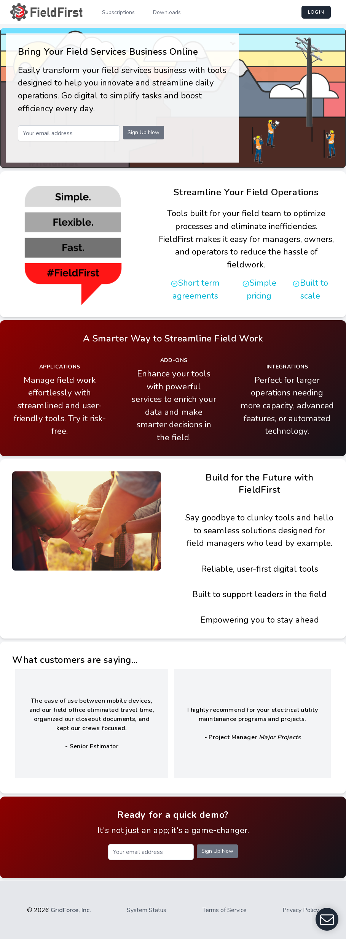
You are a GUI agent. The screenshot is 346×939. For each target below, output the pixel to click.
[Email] (69, 133)
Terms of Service (224, 910)
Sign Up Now (143, 132)
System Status (146, 910)
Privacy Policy (300, 910)
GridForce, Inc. (71, 910)
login (316, 12)
